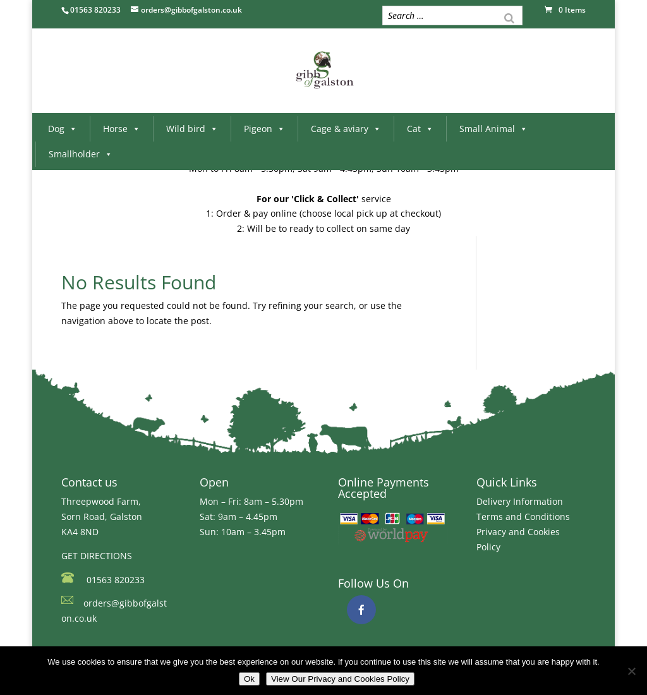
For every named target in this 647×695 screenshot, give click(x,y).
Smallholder (80, 154)
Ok (249, 679)
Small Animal (493, 129)
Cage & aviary (346, 129)
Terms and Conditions (523, 517)
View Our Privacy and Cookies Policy (340, 679)
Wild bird (192, 129)
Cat (420, 129)
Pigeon (264, 129)
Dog (62, 129)
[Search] (509, 17)
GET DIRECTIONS (96, 556)
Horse (121, 129)
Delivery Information (519, 501)
